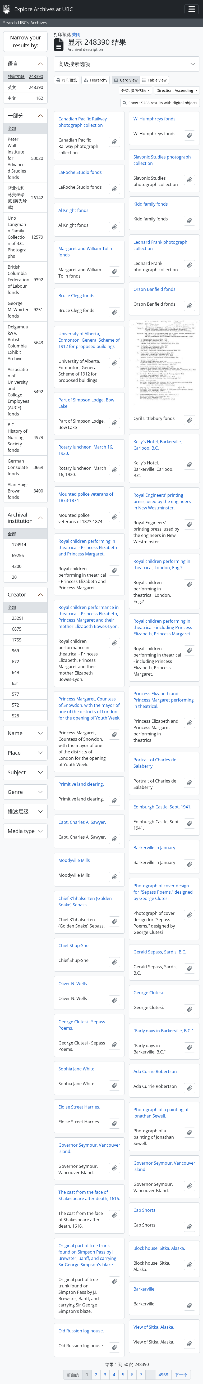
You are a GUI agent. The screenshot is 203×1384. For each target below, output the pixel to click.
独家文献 (25, 77)
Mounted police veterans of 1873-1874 (85, 497)
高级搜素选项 (74, 63)
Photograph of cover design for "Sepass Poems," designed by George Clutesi (163, 892)
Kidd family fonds (150, 204)
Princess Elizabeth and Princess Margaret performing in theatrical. (163, 700)
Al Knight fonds (73, 210)
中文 (25, 99)
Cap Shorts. (144, 1210)
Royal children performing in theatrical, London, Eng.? (161, 564)
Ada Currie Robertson (155, 1071)
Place (14, 752)
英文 (25, 88)
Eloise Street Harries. (79, 1107)
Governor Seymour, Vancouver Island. (89, 1148)
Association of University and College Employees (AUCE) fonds (25, 392)
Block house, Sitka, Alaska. (159, 1248)
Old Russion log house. (81, 1331)
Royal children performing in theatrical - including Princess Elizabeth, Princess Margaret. (162, 627)
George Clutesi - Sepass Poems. (81, 1025)
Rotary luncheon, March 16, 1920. (85, 450)
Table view (154, 80)
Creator (17, 594)
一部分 (16, 115)
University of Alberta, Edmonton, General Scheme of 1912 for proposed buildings (88, 340)
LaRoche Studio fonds (80, 172)
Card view (125, 80)
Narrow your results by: (25, 41)
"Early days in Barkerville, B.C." (163, 1031)
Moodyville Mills (74, 860)
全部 (12, 128)
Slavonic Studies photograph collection (162, 160)
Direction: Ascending (175, 90)
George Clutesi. (148, 993)
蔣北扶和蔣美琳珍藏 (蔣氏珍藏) (25, 197)
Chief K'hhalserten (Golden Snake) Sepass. (85, 901)
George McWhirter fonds (25, 309)
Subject (17, 772)
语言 (13, 63)
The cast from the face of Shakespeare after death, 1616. (89, 1195)
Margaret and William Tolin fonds (85, 252)
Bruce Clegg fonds (76, 295)
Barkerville (143, 1289)
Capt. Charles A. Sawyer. (82, 822)
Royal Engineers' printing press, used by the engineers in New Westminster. (162, 501)
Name (15, 733)
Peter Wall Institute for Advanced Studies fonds (25, 158)
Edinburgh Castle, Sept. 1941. (162, 807)
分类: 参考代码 (134, 90)
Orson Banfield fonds (154, 289)
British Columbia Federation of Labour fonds (25, 279)
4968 (163, 1375)
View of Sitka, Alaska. (153, 1327)
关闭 (76, 34)
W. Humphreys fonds (154, 119)
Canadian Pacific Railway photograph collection (82, 122)
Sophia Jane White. (76, 1069)
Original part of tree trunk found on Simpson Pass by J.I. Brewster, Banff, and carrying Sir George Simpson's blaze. (87, 1255)
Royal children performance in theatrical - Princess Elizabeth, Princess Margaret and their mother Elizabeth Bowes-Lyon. (88, 616)
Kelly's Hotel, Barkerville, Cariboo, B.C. (157, 445)
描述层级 (18, 811)
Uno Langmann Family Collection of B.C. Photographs (25, 237)
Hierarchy (95, 80)
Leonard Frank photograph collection (160, 245)
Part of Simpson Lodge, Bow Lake (86, 403)
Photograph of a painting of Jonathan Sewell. (160, 1113)
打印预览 (66, 80)
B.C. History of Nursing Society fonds (25, 437)
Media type (21, 831)
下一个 (181, 1375)
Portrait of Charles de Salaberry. (154, 763)
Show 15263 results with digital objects (160, 102)
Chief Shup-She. (74, 945)
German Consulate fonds (25, 467)
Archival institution (20, 517)
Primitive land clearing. (81, 784)
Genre (15, 791)
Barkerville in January (154, 848)
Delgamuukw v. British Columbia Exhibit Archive (25, 342)
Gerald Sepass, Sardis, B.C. (159, 952)
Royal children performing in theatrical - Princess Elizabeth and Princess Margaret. (87, 547)
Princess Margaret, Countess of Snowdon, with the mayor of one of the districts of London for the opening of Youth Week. (89, 708)
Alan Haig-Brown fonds (25, 491)
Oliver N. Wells (72, 984)
